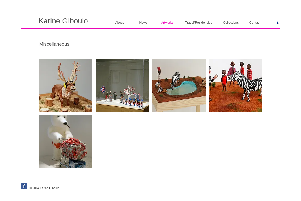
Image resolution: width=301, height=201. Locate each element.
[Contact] (255, 22)
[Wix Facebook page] (24, 186)
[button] (65, 85)
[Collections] (231, 22)
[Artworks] (167, 22)
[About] (119, 22)
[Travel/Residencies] (199, 22)
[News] (143, 22)
